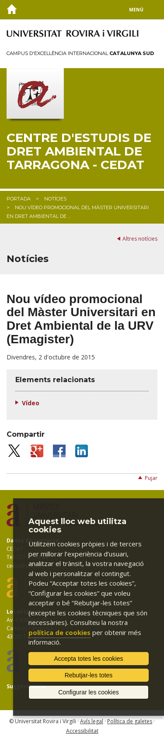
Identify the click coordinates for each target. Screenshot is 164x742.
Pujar (151, 478)
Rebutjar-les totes (89, 675)
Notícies (55, 199)
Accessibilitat (82, 731)
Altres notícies (139, 238)
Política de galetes (129, 721)
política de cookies (59, 632)
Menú (136, 10)
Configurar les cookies (88, 692)
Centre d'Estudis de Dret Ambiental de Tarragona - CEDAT (79, 151)
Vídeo (30, 403)
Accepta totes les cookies (88, 658)
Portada (19, 199)
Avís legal (91, 721)
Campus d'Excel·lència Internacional (80, 53)
